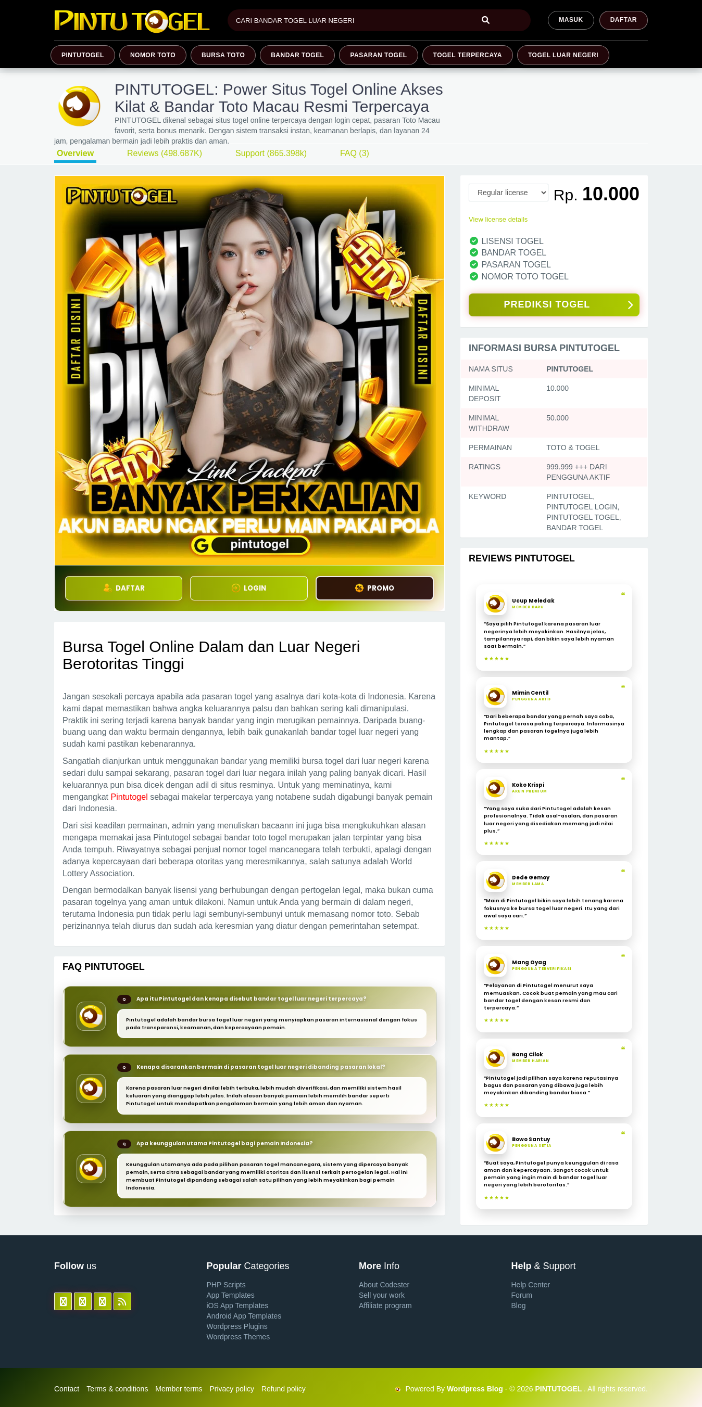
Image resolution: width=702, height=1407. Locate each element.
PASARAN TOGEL (378, 55)
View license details (498, 219)
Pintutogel (129, 796)
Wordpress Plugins (237, 1326)
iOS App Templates (238, 1305)
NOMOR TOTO (153, 55)
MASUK (571, 19)
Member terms (178, 1389)
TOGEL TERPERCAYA (467, 55)
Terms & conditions (117, 1389)
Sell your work (382, 1295)
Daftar (623, 19)
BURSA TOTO (223, 55)
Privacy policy (231, 1389)
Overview (75, 153)
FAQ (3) (354, 153)
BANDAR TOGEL (297, 55)
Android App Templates (244, 1316)
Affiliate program (385, 1305)
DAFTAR (124, 588)
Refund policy (283, 1389)
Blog (518, 1305)
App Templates (231, 1295)
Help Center (530, 1285)
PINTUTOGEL (82, 55)
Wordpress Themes (238, 1337)
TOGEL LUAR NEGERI (563, 55)
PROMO (374, 588)
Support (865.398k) (271, 153)
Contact (66, 1389)
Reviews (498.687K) (164, 153)
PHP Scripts (226, 1285)
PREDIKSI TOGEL (568, 305)
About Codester (384, 1285)
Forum (521, 1295)
